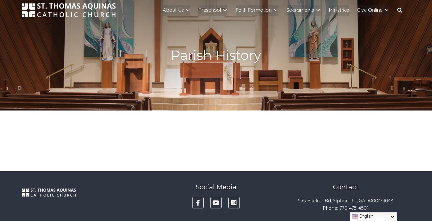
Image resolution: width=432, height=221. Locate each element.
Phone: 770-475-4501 (346, 208)
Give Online (373, 10)
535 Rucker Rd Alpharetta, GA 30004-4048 (345, 200)
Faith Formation (257, 10)
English (362, 216)
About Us (176, 10)
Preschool (213, 10)
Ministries (339, 10)
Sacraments (303, 10)
